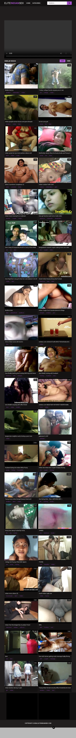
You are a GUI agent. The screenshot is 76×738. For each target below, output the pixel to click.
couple (14, 218)
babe (52, 281)
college (46, 92)
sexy (50, 124)
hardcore (42, 218)
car (11, 250)
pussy (41, 124)
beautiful (46, 564)
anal (48, 281)
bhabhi (18, 407)
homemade (9, 596)
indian (23, 92)
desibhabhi (58, 218)
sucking (45, 501)
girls (56, 187)
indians (42, 187)
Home (28, 3)
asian (50, 155)
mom (41, 407)
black (19, 187)
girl (7, 690)
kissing (52, 470)
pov (54, 313)
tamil (7, 155)
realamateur (16, 92)
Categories (36, 3)
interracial (9, 627)
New (68, 61)
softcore (22, 627)
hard (7, 407)
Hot (62, 61)
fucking (42, 375)
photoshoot (14, 313)
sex (41, 92)
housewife (20, 470)
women (8, 218)
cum (52, 627)
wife (14, 375)
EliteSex (14, 3)
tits (46, 124)
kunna (47, 596)
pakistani (42, 438)
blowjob (42, 313)
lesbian (16, 627)
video (51, 250)
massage (52, 659)
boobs (52, 501)
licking (13, 470)
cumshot (13, 187)
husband (48, 375)
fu (11, 344)
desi (19, 124)
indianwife (50, 218)
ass (46, 155)
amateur (8, 92)
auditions (21, 313)
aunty (17, 155)
